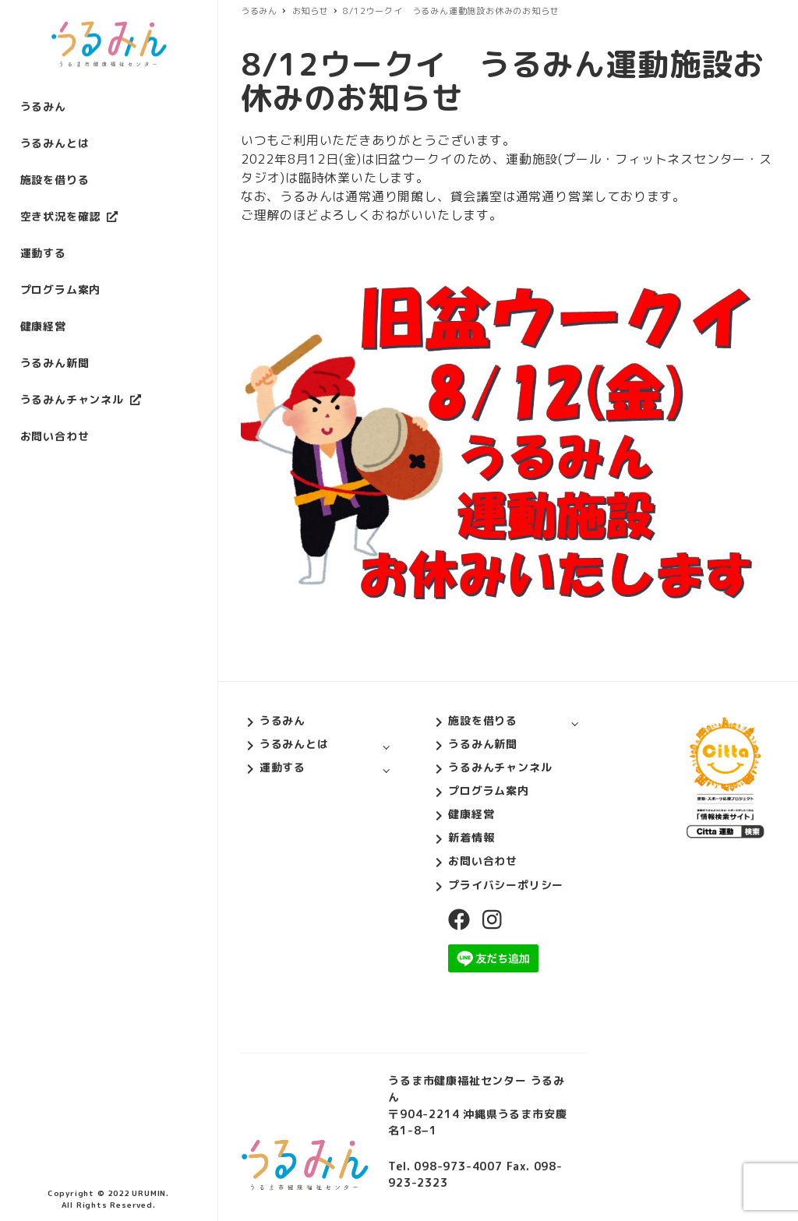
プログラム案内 (488, 790)
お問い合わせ (482, 860)
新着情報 (471, 837)
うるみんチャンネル (500, 767)
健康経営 (471, 813)
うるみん (282, 720)
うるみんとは (294, 743)
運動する (282, 767)
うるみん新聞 (482, 743)
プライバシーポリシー (505, 884)
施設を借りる (482, 720)
